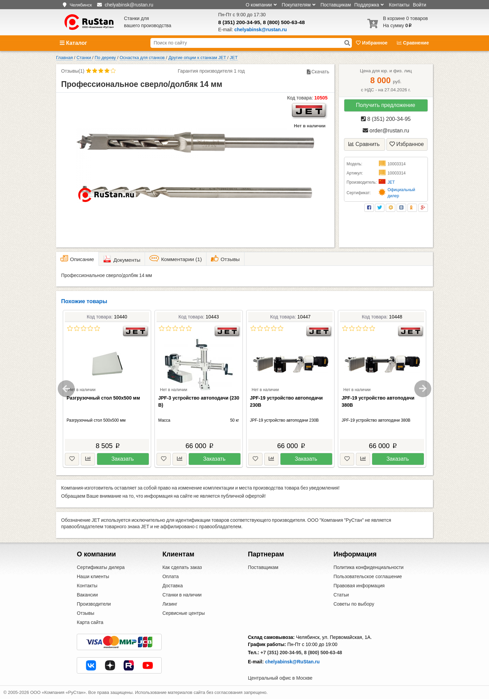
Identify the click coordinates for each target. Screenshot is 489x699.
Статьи (341, 594)
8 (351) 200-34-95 (239, 22)
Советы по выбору (353, 604)
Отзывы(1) (72, 71)
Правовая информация (359, 585)
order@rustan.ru (386, 130)
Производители (94, 604)
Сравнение (413, 42)
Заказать (122, 459)
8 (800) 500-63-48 (284, 22)
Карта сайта (90, 622)
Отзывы (85, 613)
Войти (419, 4)
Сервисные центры (183, 613)
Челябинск (81, 4)
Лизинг (169, 604)
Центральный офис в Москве (280, 678)
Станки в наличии (182, 594)
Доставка (172, 585)
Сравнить (364, 144)
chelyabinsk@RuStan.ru (292, 661)
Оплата (170, 576)
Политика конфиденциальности (368, 567)
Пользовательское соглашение (367, 576)
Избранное (372, 42)
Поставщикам (336, 4)
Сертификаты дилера (101, 567)
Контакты (399, 4)
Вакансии (87, 594)
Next (422, 388)
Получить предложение (385, 105)
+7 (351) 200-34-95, (281, 652)
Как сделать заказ (182, 567)
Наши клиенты (93, 576)
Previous (66, 388)
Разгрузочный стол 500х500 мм (103, 398)
